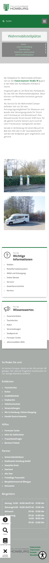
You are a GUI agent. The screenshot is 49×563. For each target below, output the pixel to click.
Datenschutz (35, 547)
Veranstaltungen (14, 329)
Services (10, 282)
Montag (8, 503)
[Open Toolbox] (42, 555)
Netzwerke (9, 486)
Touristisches (24, 49)
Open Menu (44, 21)
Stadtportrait (12, 333)
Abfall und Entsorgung (16, 273)
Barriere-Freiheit (12, 443)
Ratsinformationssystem (17, 269)
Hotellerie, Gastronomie (24, 52)
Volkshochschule (12, 404)
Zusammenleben (14, 316)
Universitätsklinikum (14, 457)
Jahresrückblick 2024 (16, 342)
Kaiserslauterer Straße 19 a (27, 81)
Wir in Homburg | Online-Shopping (20, 412)
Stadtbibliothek (12, 396)
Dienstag (9, 507)
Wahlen (10, 264)
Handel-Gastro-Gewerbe (16, 416)
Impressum (35, 550)
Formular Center (14, 338)
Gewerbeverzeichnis (15, 286)
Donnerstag (10, 515)
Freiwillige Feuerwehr (15, 477)
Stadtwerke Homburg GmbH (18, 461)
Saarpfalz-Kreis (12, 465)
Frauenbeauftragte (13, 439)
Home (23, 44)
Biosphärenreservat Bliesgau (18, 481)
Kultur (9, 325)
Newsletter (34, 555)
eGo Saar (9, 473)
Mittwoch (9, 511)
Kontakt (33, 552)
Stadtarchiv (10, 400)
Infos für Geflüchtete (14, 434)
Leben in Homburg (24, 47)
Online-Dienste (13, 277)
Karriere (10, 290)
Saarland (9, 469)
